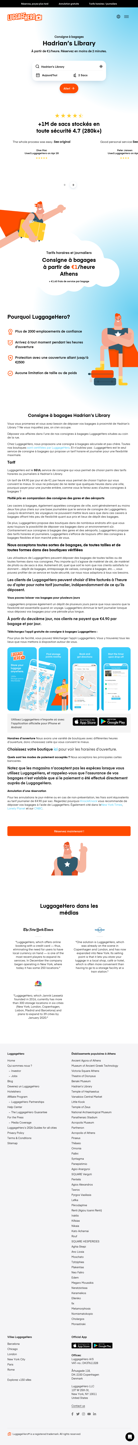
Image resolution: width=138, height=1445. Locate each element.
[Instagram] (83, 1414)
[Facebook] (72, 1414)
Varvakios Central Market (86, 1096)
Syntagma (77, 1158)
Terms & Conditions (19, 1138)
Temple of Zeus (80, 1107)
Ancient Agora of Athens (86, 1060)
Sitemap (12, 1143)
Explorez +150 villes (19, 1380)
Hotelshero (14, 1091)
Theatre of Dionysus (83, 1076)
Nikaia (75, 1226)
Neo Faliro (77, 1272)
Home (11, 1060)
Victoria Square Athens (85, 1071)
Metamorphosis (81, 1308)
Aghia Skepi (78, 1246)
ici (56, 748)
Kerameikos (78, 1293)
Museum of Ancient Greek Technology (94, 1065)
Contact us (78, 1406)
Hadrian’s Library (81, 1086)
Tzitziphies (77, 1262)
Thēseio (76, 1143)
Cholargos (77, 1319)
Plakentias (77, 1267)
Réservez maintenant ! (69, 831)
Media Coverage (21, 1122)
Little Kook (78, 1102)
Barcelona (13, 1344)
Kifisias (75, 1220)
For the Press (15, 1117)
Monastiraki (78, 1324)
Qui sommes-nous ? (19, 1065)
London (12, 1354)
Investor (16, 1071)
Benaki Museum (81, 1081)
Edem (75, 1277)
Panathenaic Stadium (84, 1117)
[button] (129, 1436)
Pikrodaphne (79, 1205)
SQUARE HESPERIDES (85, 1241)
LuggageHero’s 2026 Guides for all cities (32, 1127)
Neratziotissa (79, 1288)
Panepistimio (79, 1164)
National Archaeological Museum (91, 1112)
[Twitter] (78, 1414)
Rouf (74, 1236)
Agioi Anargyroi (80, 1169)
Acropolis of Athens (83, 1133)
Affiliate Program (17, 1096)
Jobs (14, 1076)
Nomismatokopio (82, 1313)
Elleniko (76, 1298)
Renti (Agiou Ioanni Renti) (86, 1210)
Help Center (14, 1107)
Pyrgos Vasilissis (81, 1195)
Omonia (76, 1148)
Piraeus (75, 1138)
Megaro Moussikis (82, 1282)
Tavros (75, 1189)
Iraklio (75, 1215)
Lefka (74, 1200)
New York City (16, 1359)
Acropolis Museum (82, 1122)
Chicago (12, 1349)
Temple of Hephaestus (85, 1091)
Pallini (74, 1153)
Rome (11, 1369)
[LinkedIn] (94, 1414)
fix (72, 1303)
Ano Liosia (77, 1251)
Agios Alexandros (82, 1184)
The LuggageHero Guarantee (29, 1112)
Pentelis (76, 1179)
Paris (10, 1364)
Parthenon (77, 1127)
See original (62, 142)
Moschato (77, 1257)
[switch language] (118, 17)
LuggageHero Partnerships (27, 1102)
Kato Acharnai (80, 1231)
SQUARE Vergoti (81, 1174)
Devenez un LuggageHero (23, 1086)
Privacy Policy (15, 1133)
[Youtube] (89, 1414)
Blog (10, 1081)
